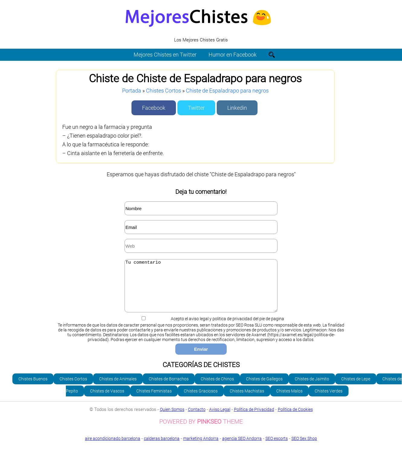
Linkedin (237, 108)
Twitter (196, 108)
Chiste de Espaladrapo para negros (227, 90)
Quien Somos (172, 418)
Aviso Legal (219, 418)
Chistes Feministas (154, 400)
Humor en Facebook (233, 54)
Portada (131, 90)
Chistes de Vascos (107, 400)
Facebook (153, 108)
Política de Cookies (295, 418)
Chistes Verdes (328, 400)
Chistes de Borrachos (169, 388)
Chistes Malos (289, 400)
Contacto (197, 418)
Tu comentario (201, 290)
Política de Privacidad (254, 418)
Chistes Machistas (247, 400)
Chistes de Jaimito (312, 388)
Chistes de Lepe (355, 388)
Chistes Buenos (32, 388)
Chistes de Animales (118, 388)
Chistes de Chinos (217, 388)
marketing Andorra (201, 447)
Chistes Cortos (163, 90)
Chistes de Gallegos (264, 388)
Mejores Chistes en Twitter (165, 54)
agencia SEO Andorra (242, 447)
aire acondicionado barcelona (112, 447)
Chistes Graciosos (201, 400)
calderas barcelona (162, 447)
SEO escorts (276, 447)
